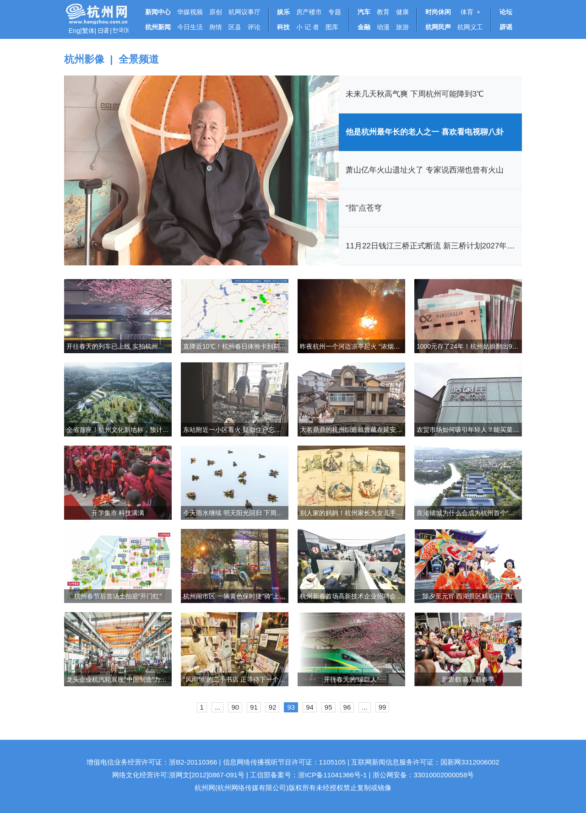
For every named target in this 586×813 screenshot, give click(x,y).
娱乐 (283, 12)
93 (291, 707)
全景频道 (139, 59)
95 (328, 707)
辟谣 (505, 27)
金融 (364, 27)
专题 (334, 12)
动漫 (383, 27)
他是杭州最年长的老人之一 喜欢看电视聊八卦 (425, 132)
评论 (254, 27)
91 (254, 707)
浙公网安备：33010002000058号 (423, 775)
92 (273, 707)
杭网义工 (470, 27)
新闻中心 (158, 12)
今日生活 (190, 27)
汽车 (364, 12)
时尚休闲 (438, 12)
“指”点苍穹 (364, 208)
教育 (383, 12)
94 (310, 707)
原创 (215, 12)
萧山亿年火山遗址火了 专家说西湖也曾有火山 (425, 170)
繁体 (88, 30)
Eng (74, 30)
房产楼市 (309, 12)
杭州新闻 (158, 27)
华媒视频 (190, 12)
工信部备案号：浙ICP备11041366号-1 (308, 775)
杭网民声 (438, 27)
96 (347, 707)
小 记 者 (307, 27)
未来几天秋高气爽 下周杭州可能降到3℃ (415, 94)
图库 (332, 27)
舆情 (215, 27)
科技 (283, 27)
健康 (402, 12)
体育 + (468, 12)
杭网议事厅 (244, 12)
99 (382, 707)
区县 (234, 27)
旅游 (402, 27)
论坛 (505, 12)
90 (235, 707)
